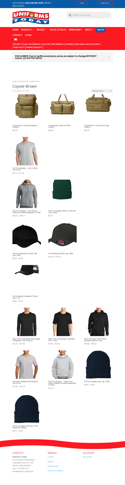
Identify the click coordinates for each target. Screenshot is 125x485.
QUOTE (100, 29)
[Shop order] (102, 91)
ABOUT (88, 29)
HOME (15, 29)
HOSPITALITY (19, 47)
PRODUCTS (26, 29)
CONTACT (17, 35)
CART (82, 3)
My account (87, 457)
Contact (51, 457)
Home (14, 81)
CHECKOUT (104, 3)
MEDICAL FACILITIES (41, 44)
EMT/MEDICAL (58, 44)
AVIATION (27, 44)
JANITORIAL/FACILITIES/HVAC (87, 44)
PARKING (69, 44)
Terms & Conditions (55, 470)
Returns (51, 461)
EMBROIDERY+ (75, 29)
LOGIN (28, 35)
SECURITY (17, 44)
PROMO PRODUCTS (34, 47)
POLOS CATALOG (58, 29)
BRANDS (41, 29)
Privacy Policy (53, 466)
